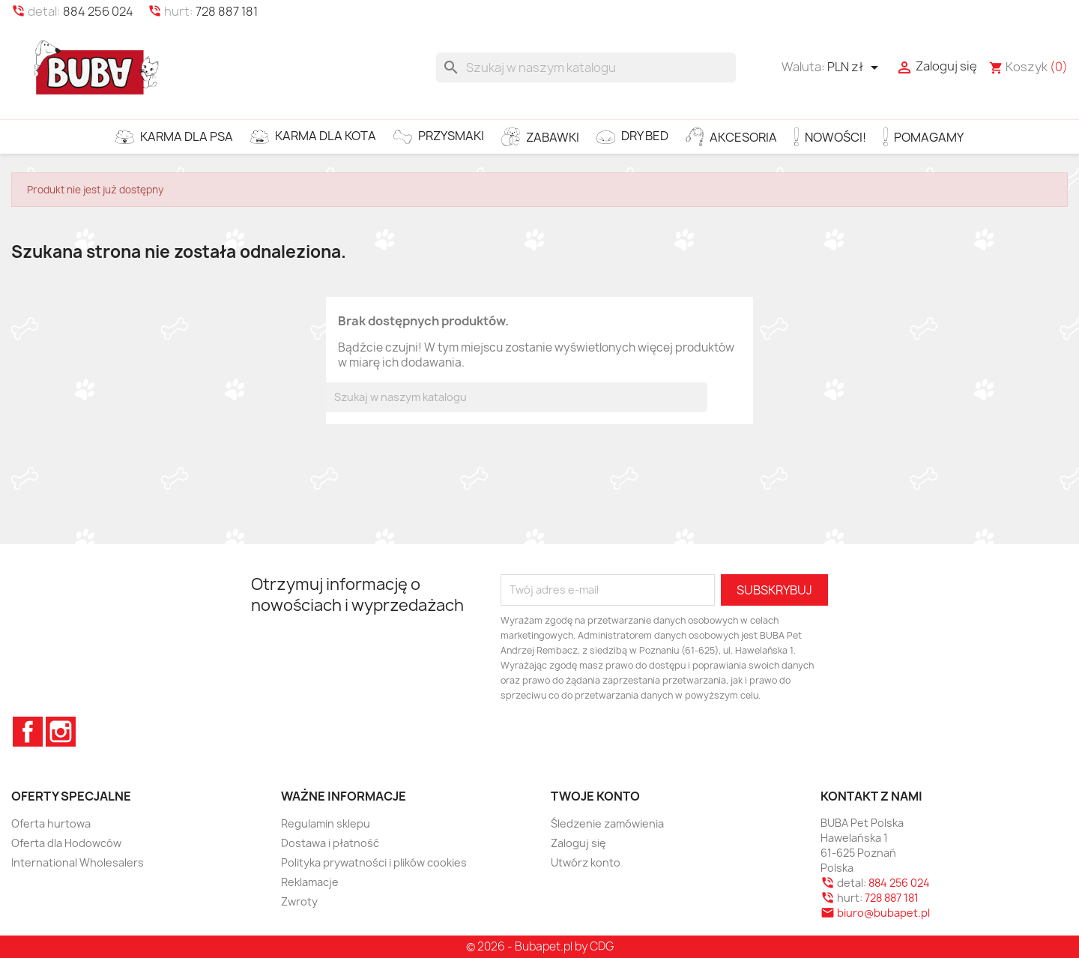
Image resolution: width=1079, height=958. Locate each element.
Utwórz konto (585, 862)
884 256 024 (98, 11)
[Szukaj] (586, 67)
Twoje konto (595, 796)
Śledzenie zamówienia (607, 823)
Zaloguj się (578, 843)
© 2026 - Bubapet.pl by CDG (540, 946)
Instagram (61, 732)
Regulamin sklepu (325, 823)
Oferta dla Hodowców (66, 843)
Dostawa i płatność (330, 843)
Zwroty (299, 901)
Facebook (28, 732)
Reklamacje (310, 882)
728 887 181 (227, 11)
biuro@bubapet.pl (883, 913)
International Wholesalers (77, 862)
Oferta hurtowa (51, 823)
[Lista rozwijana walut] (855, 67)
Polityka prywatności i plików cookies (374, 862)
